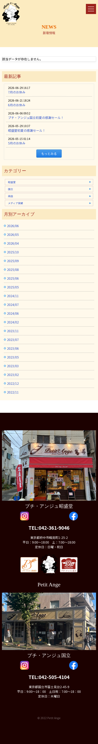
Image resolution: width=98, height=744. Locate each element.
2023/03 (13, 366)
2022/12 (13, 383)
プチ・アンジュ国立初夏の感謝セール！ (36, 117)
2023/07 (13, 339)
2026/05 (13, 234)
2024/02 (13, 322)
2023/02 (13, 374)
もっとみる (49, 153)
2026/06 (13, 225)
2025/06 (13, 278)
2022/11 (13, 392)
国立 (10, 189)
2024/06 (13, 313)
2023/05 (13, 357)
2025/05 (13, 287)
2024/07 (13, 304)
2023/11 (13, 331)
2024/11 (13, 295)
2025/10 (13, 252)
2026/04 (13, 243)
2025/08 (13, 269)
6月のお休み (16, 105)
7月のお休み (16, 92)
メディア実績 (15, 203)
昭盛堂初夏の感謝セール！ (26, 130)
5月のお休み (16, 143)
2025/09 (13, 260)
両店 (10, 196)
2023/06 (13, 348)
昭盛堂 (12, 182)
